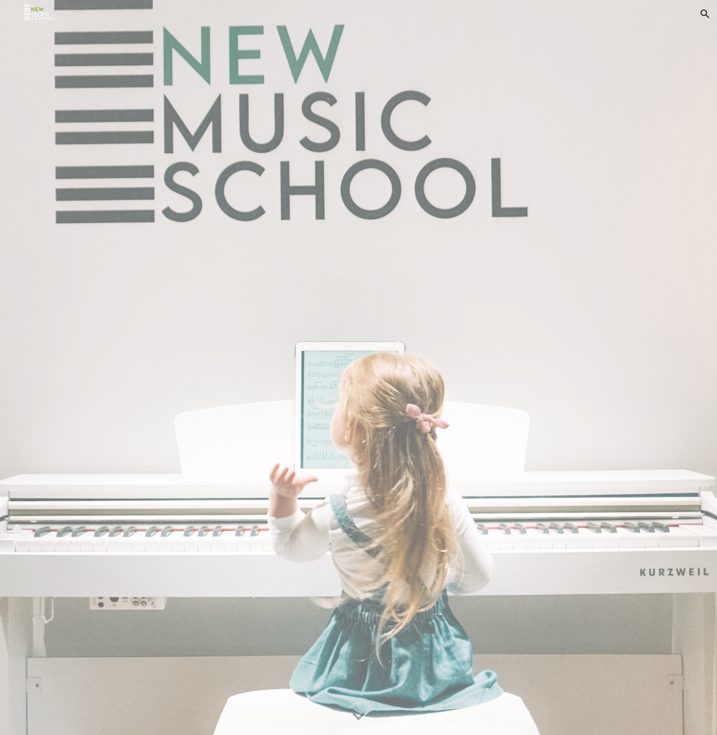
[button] (705, 14)
